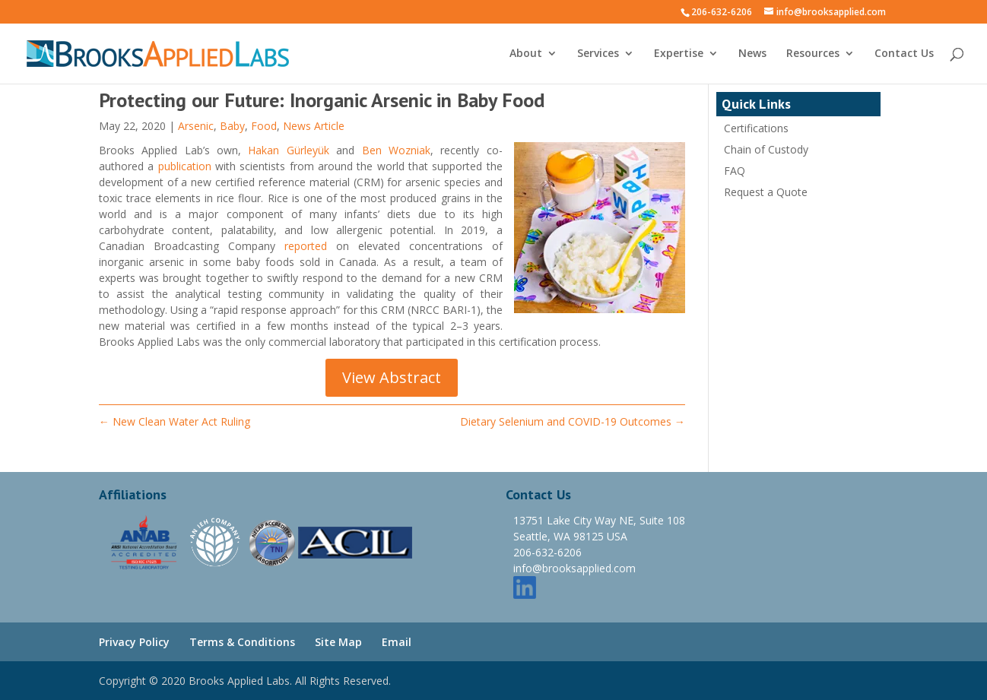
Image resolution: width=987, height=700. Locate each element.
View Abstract (391, 377)
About (525, 54)
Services (598, 54)
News (752, 54)
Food (264, 126)
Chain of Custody (766, 149)
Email (396, 642)
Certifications (756, 128)
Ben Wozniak (396, 150)
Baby (232, 126)
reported (305, 246)
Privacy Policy (134, 642)
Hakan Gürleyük (288, 150)
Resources (812, 54)
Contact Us (904, 54)
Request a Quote (766, 192)
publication (184, 166)
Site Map (338, 642)
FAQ (734, 170)
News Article (313, 126)
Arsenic (196, 126)
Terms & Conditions (242, 642)
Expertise (678, 54)
